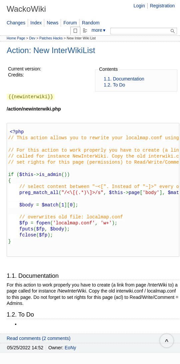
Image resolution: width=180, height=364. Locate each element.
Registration (162, 5)
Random (91, 22)
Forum (70, 22)
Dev (32, 38)
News (52, 22)
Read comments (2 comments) (38, 344)
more (99, 30)
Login (139, 5)
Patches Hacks (51, 38)
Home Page (16, 38)
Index (36, 22)
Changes (16, 22)
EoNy (70, 354)
